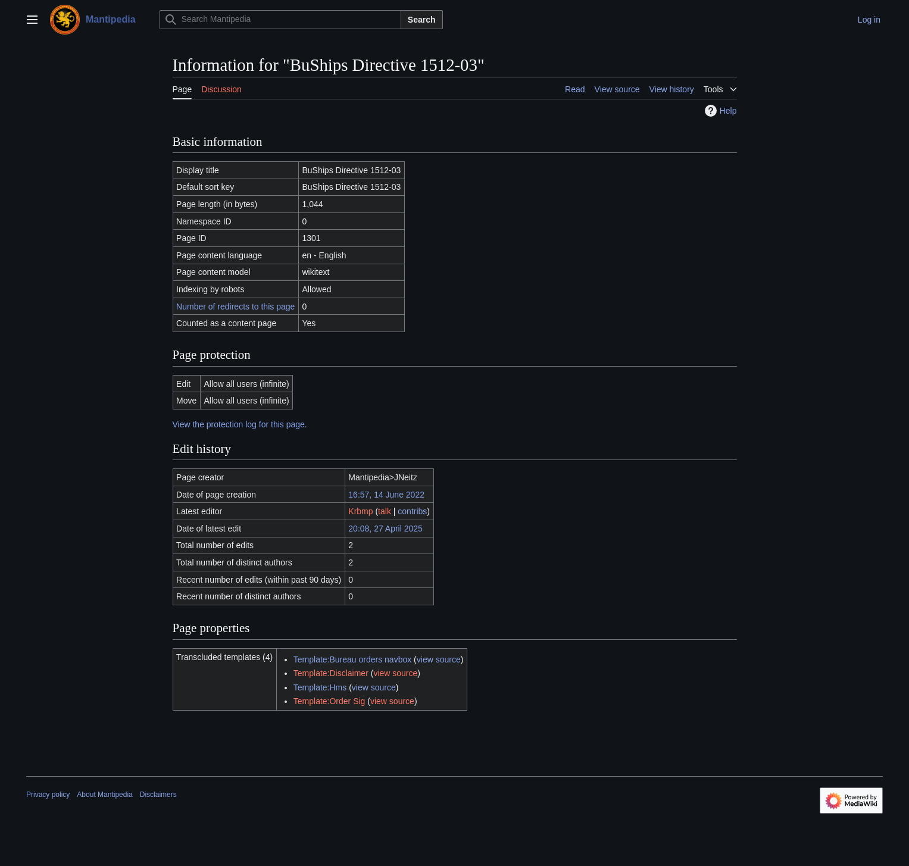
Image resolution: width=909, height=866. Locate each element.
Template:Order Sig (329, 701)
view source (439, 659)
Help (719, 111)
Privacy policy (48, 794)
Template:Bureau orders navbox (352, 659)
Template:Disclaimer (330, 673)
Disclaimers (158, 794)
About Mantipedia (104, 794)
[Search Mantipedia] (280, 19)
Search (422, 19)
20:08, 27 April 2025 (385, 528)
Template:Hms (319, 687)
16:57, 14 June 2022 (386, 494)
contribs (412, 511)
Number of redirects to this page (235, 306)
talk (384, 511)
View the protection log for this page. (240, 424)
